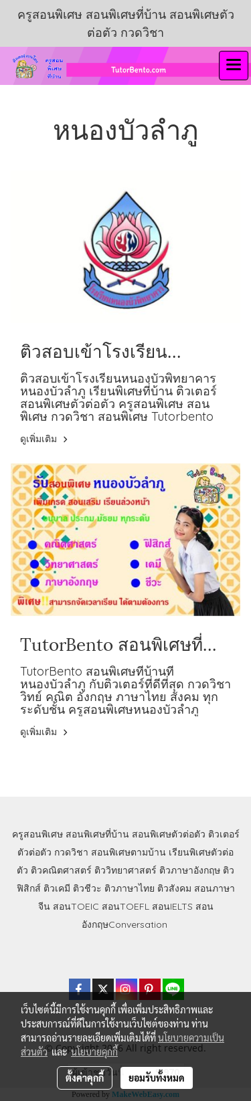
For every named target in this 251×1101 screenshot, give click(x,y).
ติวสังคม (174, 888)
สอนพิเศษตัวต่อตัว (168, 834)
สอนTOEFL (125, 906)
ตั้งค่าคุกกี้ (85, 1078)
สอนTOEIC (76, 906)
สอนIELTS (172, 906)
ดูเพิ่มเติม (46, 439)
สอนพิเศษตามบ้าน (128, 852)
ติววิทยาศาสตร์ (125, 870)
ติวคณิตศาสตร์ (61, 870)
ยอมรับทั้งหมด (157, 1078)
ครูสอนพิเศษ (37, 834)
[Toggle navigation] (233, 65)
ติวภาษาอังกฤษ (189, 870)
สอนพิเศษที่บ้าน (97, 834)
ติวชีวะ (87, 888)
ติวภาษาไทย (129, 888)
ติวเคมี (57, 888)
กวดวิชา (71, 852)
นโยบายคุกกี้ (94, 1051)
